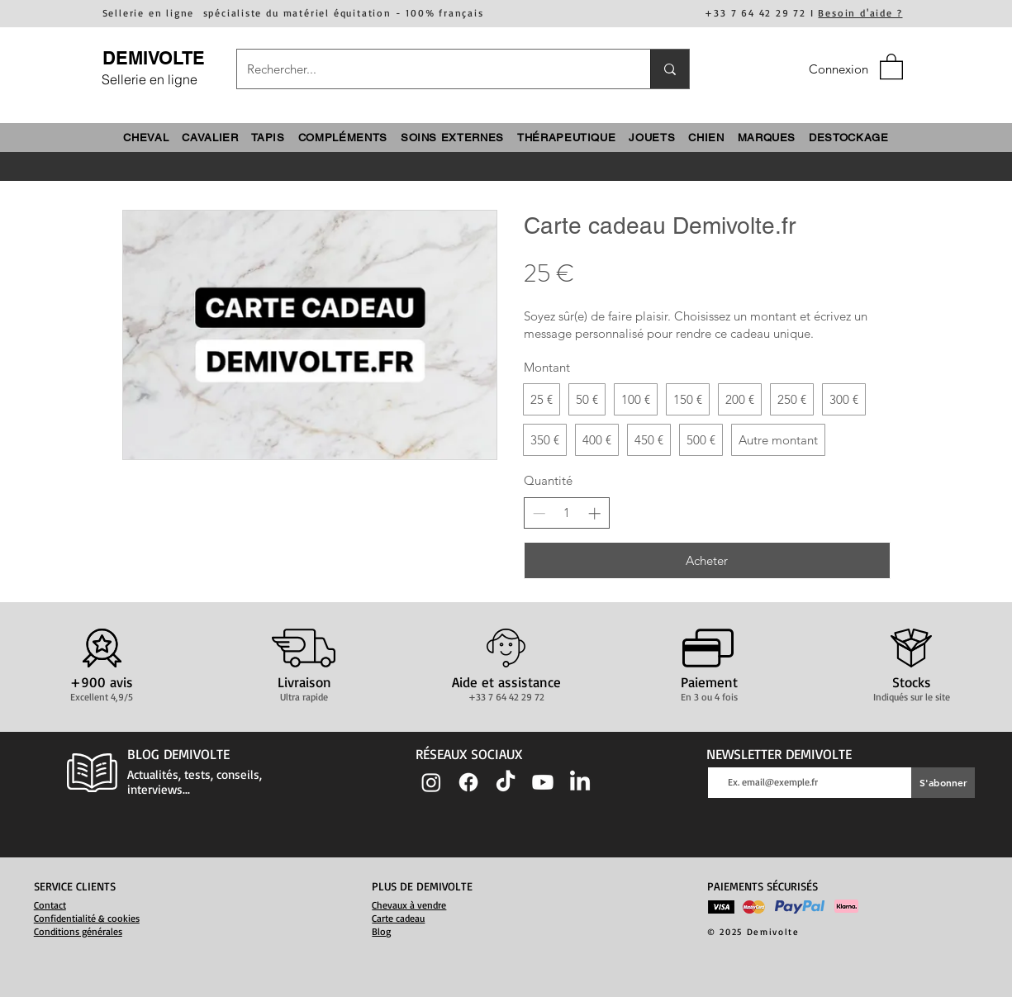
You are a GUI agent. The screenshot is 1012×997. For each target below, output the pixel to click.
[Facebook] (468, 782)
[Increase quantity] (594, 513)
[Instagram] (431, 782)
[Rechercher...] (431, 69)
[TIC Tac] (505, 782)
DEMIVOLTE (153, 58)
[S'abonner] (943, 782)
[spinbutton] (566, 512)
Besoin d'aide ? (860, 13)
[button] (891, 65)
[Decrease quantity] (539, 513)
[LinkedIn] (580, 782)
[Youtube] (542, 782)
